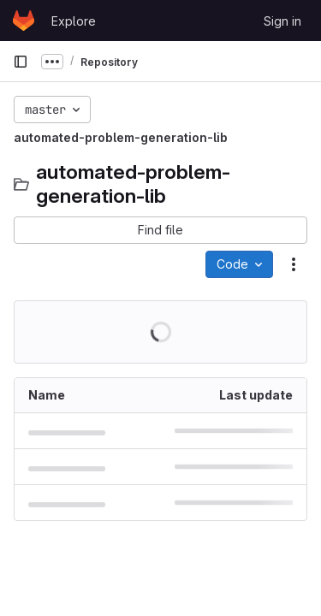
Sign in (282, 21)
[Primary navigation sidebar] (20, 61)
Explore (73, 21)
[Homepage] (23, 20)
